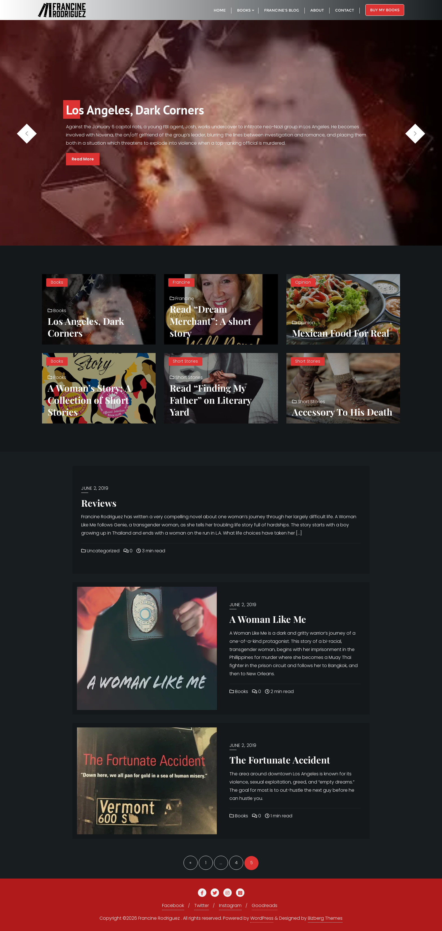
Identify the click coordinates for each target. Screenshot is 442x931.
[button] (415, 134)
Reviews (98, 503)
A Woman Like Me (267, 619)
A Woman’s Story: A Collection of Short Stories (89, 399)
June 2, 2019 (94, 488)
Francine (181, 282)
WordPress (261, 918)
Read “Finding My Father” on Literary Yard (210, 399)
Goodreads (264, 905)
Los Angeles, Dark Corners (86, 327)
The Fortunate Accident (279, 759)
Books (57, 282)
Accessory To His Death (342, 411)
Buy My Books (384, 10)
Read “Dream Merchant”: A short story (210, 321)
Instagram (230, 905)
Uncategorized (100, 551)
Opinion (303, 282)
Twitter (201, 905)
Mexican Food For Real (340, 332)
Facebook (173, 905)
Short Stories (185, 361)
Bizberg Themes (325, 918)
